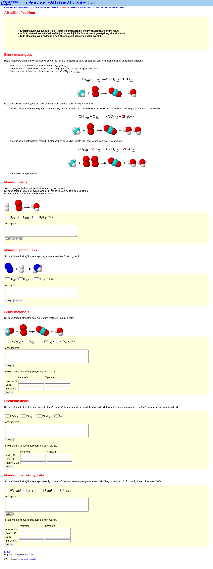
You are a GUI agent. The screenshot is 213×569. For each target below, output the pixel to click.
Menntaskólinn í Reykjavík (9, 3)
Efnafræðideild (10, 7)
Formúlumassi (88, 7)
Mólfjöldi (99, 7)
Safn (20, 7)
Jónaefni (73, 7)
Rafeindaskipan (52, 7)
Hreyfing (107, 7)
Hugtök (36, 7)
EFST (7, 564)
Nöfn (80, 7)
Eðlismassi (27, 7)
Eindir (42, 7)
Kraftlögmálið (118, 7)
